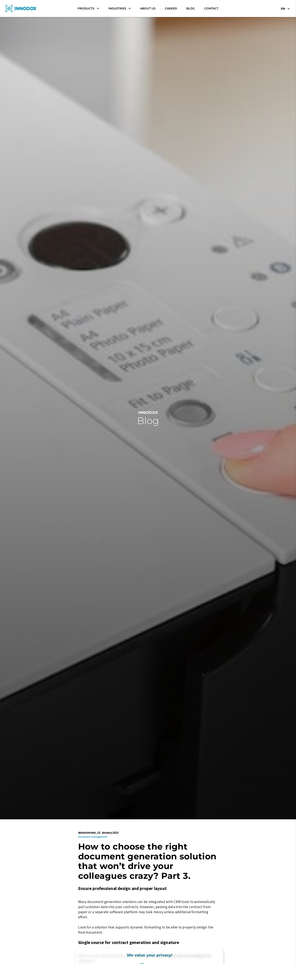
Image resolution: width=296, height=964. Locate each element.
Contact (211, 8)
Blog (190, 8)
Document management (92, 837)
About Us (147, 8)
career (171, 8)
